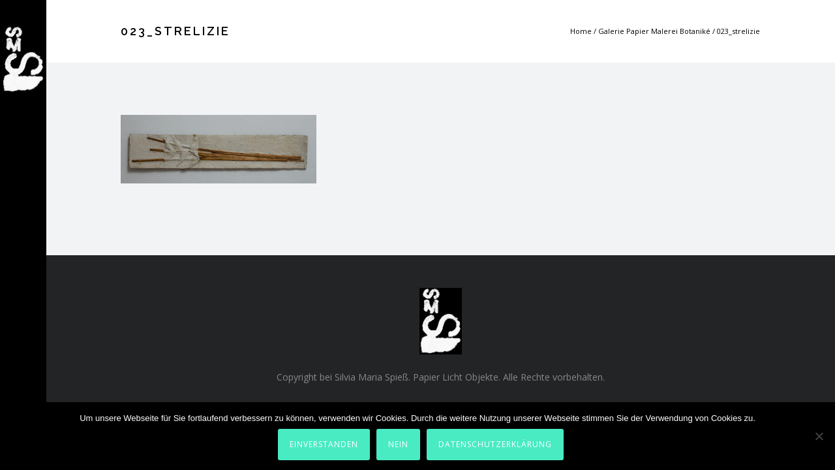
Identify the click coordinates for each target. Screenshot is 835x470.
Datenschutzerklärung (495, 444)
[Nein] (818, 436)
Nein (398, 444)
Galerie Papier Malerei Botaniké (654, 31)
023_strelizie (738, 31)
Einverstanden (324, 444)
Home (581, 31)
